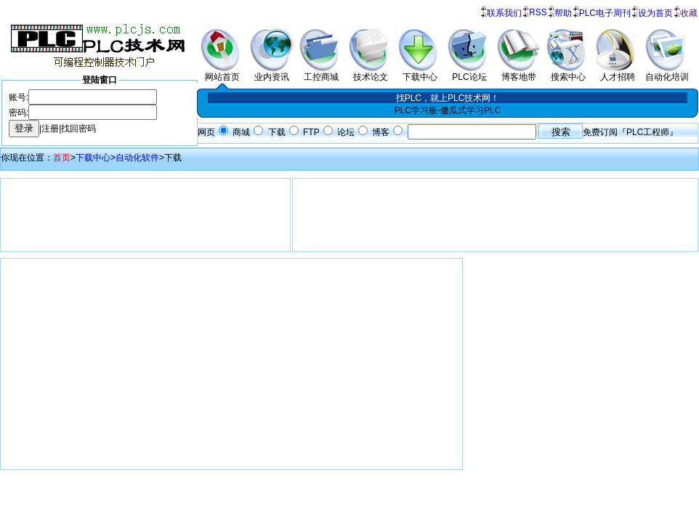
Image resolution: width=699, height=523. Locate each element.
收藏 (689, 13)
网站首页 (222, 72)
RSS (538, 12)
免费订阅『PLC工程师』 (630, 132)
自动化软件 (137, 158)
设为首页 (655, 13)
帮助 (563, 13)
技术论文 (370, 72)
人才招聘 (617, 72)
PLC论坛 (469, 72)
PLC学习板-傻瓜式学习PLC (448, 110)
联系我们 (504, 13)
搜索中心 (568, 72)
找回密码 (78, 128)
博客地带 (519, 72)
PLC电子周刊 (605, 13)
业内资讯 (272, 72)
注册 (50, 128)
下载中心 (420, 72)
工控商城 (321, 72)
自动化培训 (667, 72)
